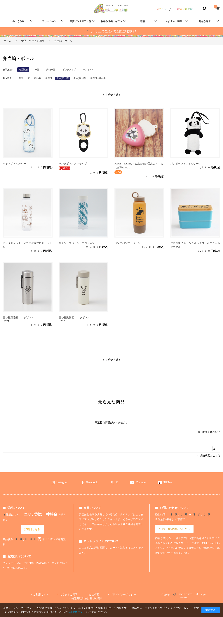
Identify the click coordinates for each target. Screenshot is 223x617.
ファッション (49, 21)
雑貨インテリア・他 (80, 21)
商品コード (24, 78)
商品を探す (205, 21)
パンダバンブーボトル (127, 243)
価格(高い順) (79, 78)
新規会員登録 (185, 8)
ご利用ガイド (40, 594)
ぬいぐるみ (18, 21)
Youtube (141, 482)
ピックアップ (69, 69)
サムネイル (88, 69)
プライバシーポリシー (123, 594)
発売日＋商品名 (98, 78)
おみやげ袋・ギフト (111, 21)
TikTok (167, 482)
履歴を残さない (211, 431)
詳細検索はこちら (210, 455)
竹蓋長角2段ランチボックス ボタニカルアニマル (195, 245)
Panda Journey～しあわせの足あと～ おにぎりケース (138, 165)
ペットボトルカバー (14, 163)
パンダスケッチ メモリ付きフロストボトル (27, 245)
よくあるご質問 (69, 594)
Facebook (92, 482)
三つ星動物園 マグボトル (18, 317)
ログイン (161, 8)
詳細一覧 (50, 69)
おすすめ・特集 (173, 21)
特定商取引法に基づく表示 (87, 598)
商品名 (37, 78)
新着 (142, 21)
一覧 (37, 69)
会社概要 (94, 594)
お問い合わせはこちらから (174, 528)
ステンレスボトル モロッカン (77, 243)
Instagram (62, 482)
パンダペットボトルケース (185, 163)
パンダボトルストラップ (73, 163)
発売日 (48, 78)
